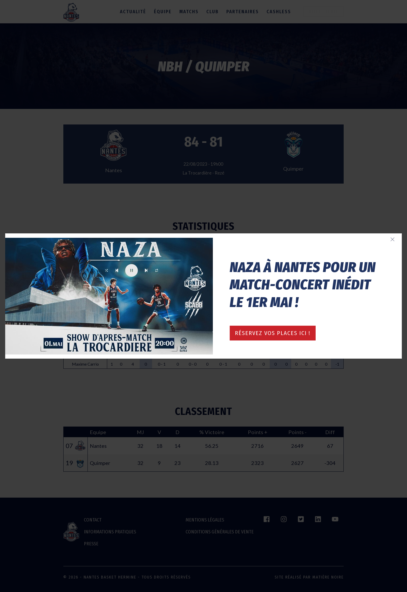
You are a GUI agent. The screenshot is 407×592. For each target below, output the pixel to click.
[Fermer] (392, 239)
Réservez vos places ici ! (272, 333)
